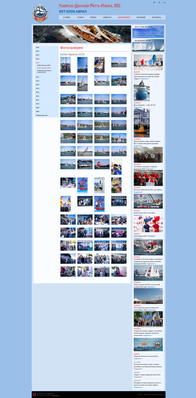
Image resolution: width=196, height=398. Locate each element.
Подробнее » (144, 79)
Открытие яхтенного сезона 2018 (44, 71)
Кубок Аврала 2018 (44, 68)
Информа (55, 395)
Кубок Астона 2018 (43, 65)
